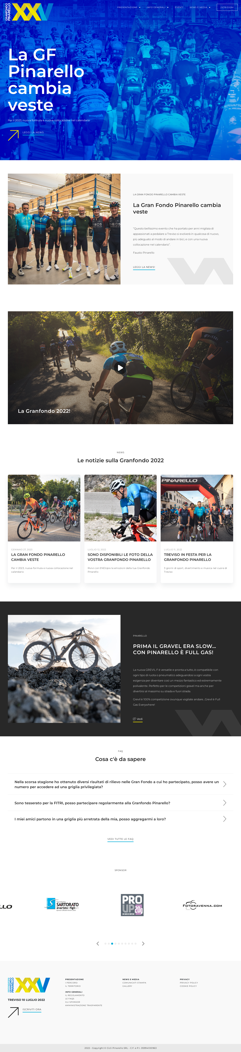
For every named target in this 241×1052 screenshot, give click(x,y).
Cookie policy (188, 986)
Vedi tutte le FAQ (120, 838)
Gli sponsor (72, 1002)
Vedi (140, 719)
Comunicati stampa (134, 983)
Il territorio (73, 986)
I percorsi (71, 983)
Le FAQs (69, 998)
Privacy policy (189, 983)
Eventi (178, 8)
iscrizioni (226, 8)
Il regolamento (75, 995)
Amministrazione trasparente (83, 1005)
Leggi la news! (144, 267)
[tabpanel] (50, 905)
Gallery (127, 986)
